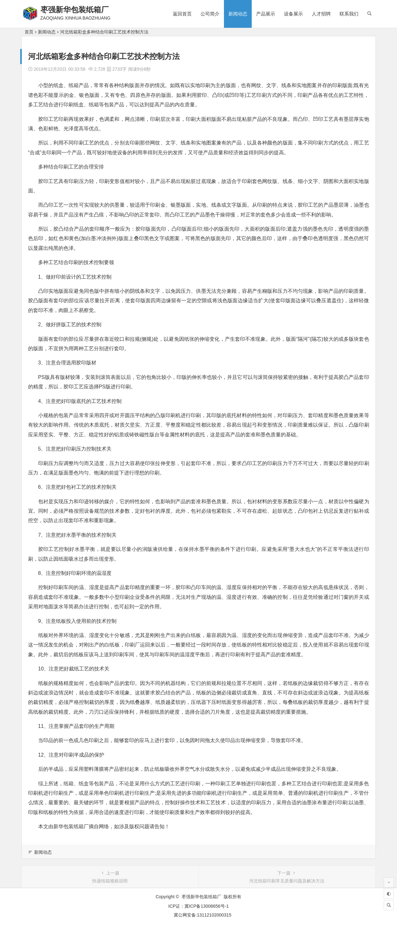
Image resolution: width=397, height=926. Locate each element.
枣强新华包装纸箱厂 (74, 9)
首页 (29, 31)
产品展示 (265, 13)
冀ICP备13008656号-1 (206, 906)
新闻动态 (237, 13)
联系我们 (349, 13)
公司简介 (210, 13)
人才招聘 (321, 13)
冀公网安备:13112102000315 (203, 914)
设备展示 (293, 13)
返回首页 (182, 13)
